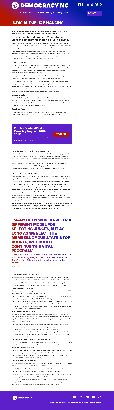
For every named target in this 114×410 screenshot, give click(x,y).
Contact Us (53, 402)
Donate (92, 13)
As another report (56, 86)
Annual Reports (88, 402)
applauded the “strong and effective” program (27, 56)
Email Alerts (76, 402)
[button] (67, 12)
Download (61, 134)
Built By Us (50, 13)
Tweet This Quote (17, 267)
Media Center (64, 402)
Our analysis (15, 76)
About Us (17, 13)
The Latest (39, 13)
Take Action (28, 13)
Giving (59, 13)
